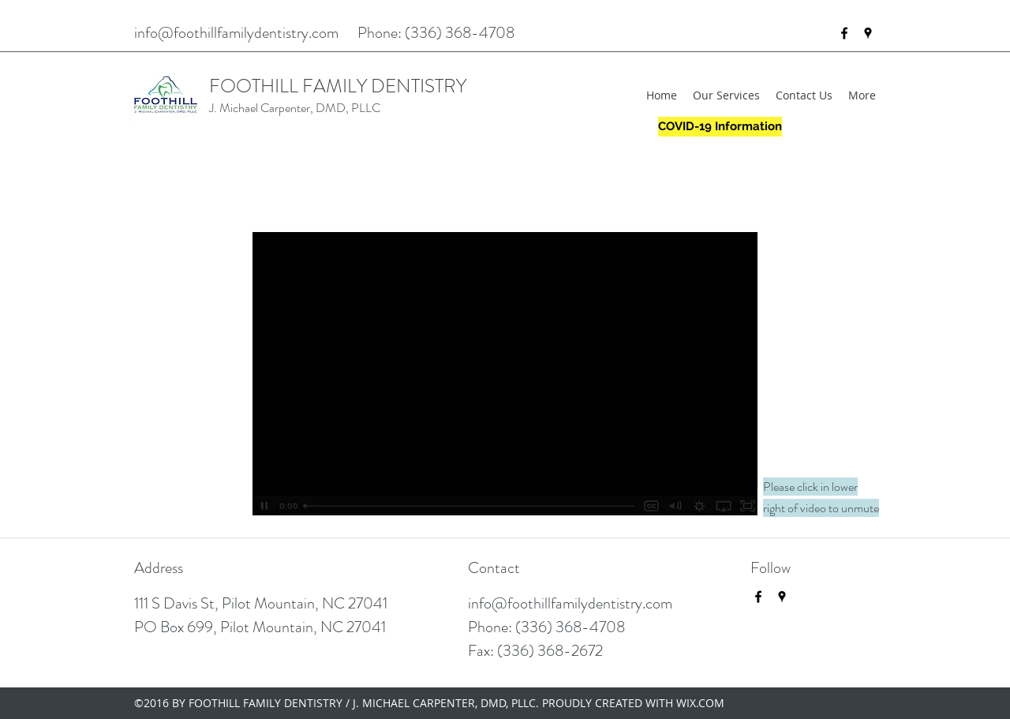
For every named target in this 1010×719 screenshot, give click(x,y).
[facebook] (844, 33)
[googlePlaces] (868, 33)
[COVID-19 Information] (720, 127)
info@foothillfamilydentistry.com (236, 32)
